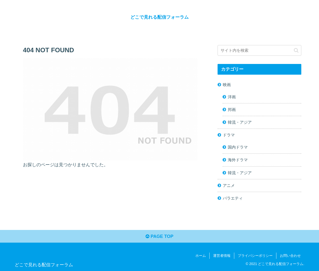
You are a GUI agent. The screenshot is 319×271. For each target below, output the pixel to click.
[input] (259, 50)
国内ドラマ (238, 147)
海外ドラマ (238, 160)
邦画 (232, 109)
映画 (227, 84)
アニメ (229, 185)
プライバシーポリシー (255, 256)
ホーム (200, 256)
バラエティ (233, 198)
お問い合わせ (290, 256)
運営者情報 (222, 256)
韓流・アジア (240, 122)
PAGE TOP (159, 236)
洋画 (232, 97)
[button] (296, 50)
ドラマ (229, 135)
